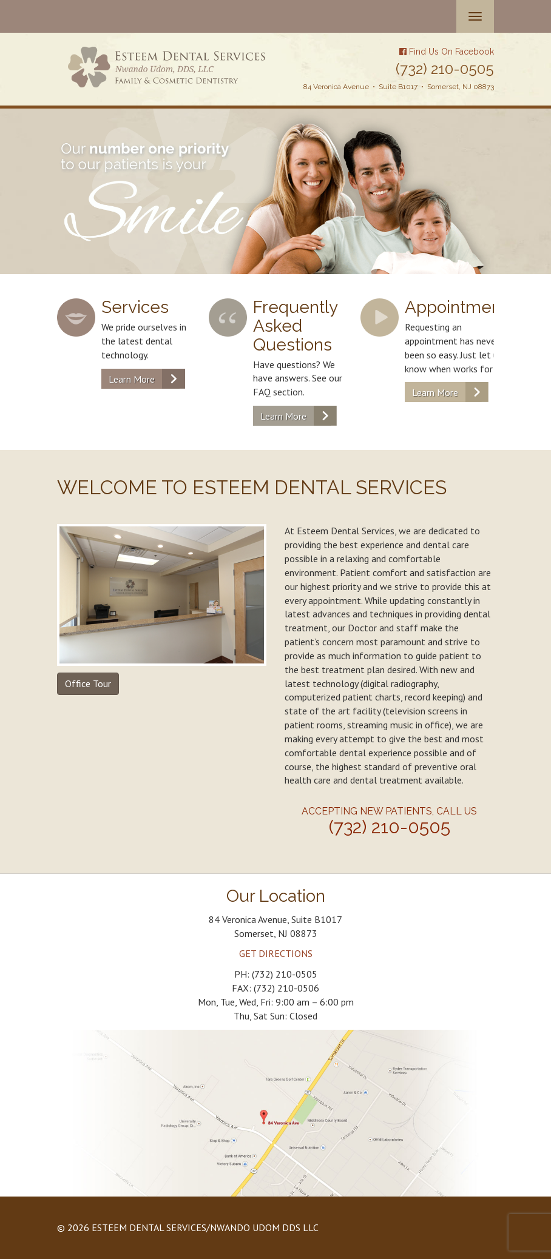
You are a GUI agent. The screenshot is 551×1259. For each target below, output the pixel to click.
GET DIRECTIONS (276, 953)
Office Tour (88, 683)
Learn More (132, 379)
